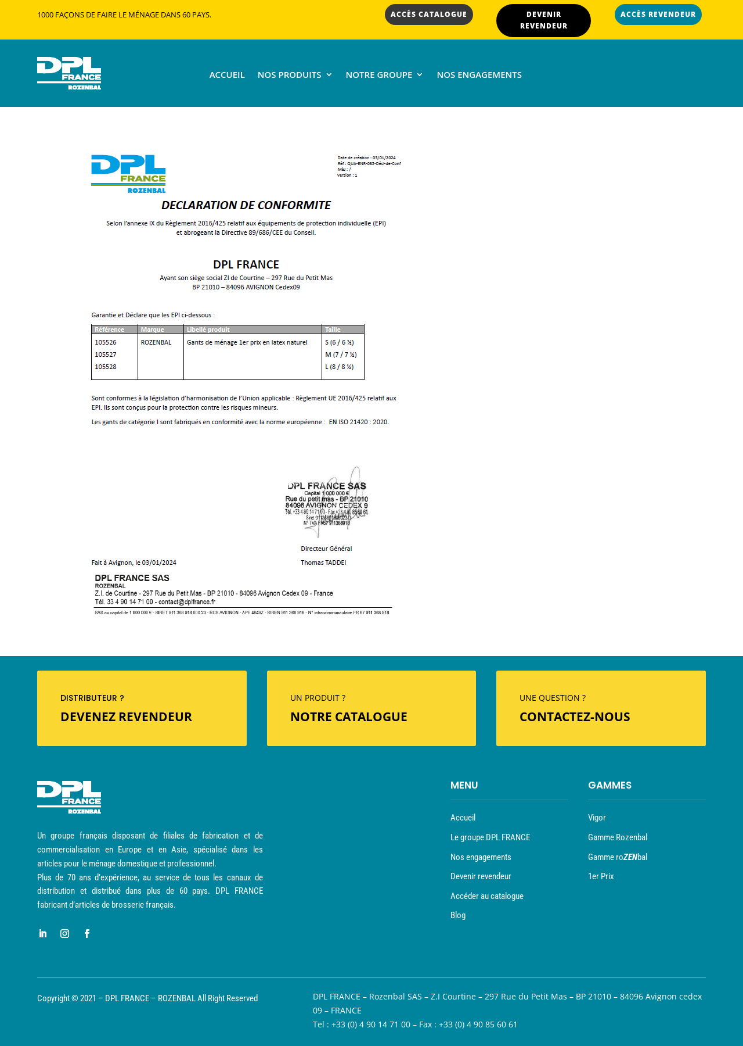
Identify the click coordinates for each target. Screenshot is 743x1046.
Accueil (227, 75)
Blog (458, 915)
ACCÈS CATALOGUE (429, 14)
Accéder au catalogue (487, 896)
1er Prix (601, 876)
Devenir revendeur (480, 876)
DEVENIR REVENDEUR (544, 20)
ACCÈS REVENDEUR (658, 14)
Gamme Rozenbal (617, 837)
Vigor (597, 817)
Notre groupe (379, 75)
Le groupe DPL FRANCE (490, 837)
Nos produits (290, 75)
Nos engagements (479, 75)
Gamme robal (617, 857)
